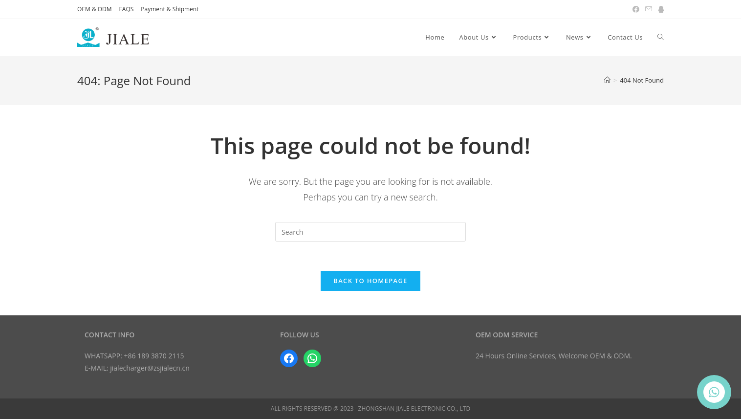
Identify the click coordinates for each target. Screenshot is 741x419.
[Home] (607, 80)
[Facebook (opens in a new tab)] (636, 9)
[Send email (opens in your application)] (648, 9)
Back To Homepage (370, 280)
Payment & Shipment (169, 9)
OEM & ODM (94, 9)
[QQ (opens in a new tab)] (659, 9)
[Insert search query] (370, 232)
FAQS (126, 9)
